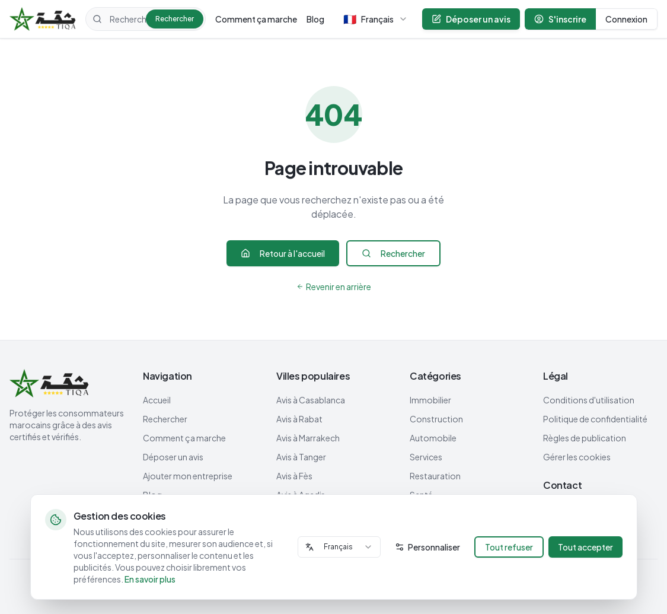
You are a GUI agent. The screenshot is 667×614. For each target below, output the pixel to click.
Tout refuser (509, 547)
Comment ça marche (256, 19)
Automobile (433, 437)
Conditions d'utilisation (588, 400)
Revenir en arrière (333, 286)
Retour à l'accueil (283, 253)
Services (426, 456)
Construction (436, 418)
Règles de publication (584, 437)
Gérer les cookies (577, 456)
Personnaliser (427, 547)
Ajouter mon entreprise (187, 475)
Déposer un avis (471, 19)
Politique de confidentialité (595, 418)
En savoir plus (150, 579)
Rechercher (174, 18)
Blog (315, 19)
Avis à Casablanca (310, 400)
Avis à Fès (294, 475)
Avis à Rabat (299, 418)
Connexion (626, 19)
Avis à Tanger (301, 456)
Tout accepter (585, 547)
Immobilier (430, 400)
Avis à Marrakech (308, 437)
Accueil (157, 400)
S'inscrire (560, 19)
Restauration (435, 475)
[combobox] (339, 547)
